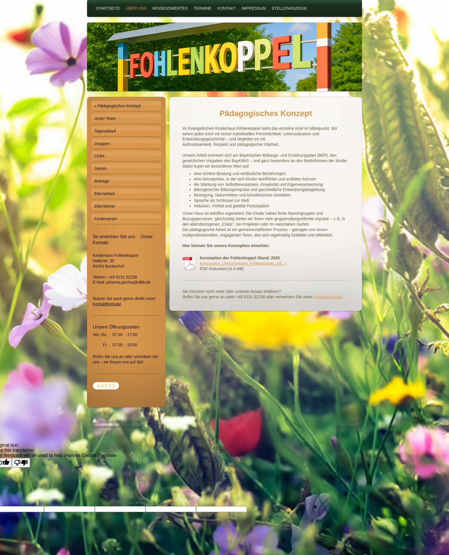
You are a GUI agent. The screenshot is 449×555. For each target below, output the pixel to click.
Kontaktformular (328, 297)
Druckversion (108, 421)
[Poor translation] (21, 463)
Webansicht (345, 427)
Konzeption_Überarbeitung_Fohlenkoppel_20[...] (243, 263)
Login (351, 421)
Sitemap (133, 421)
